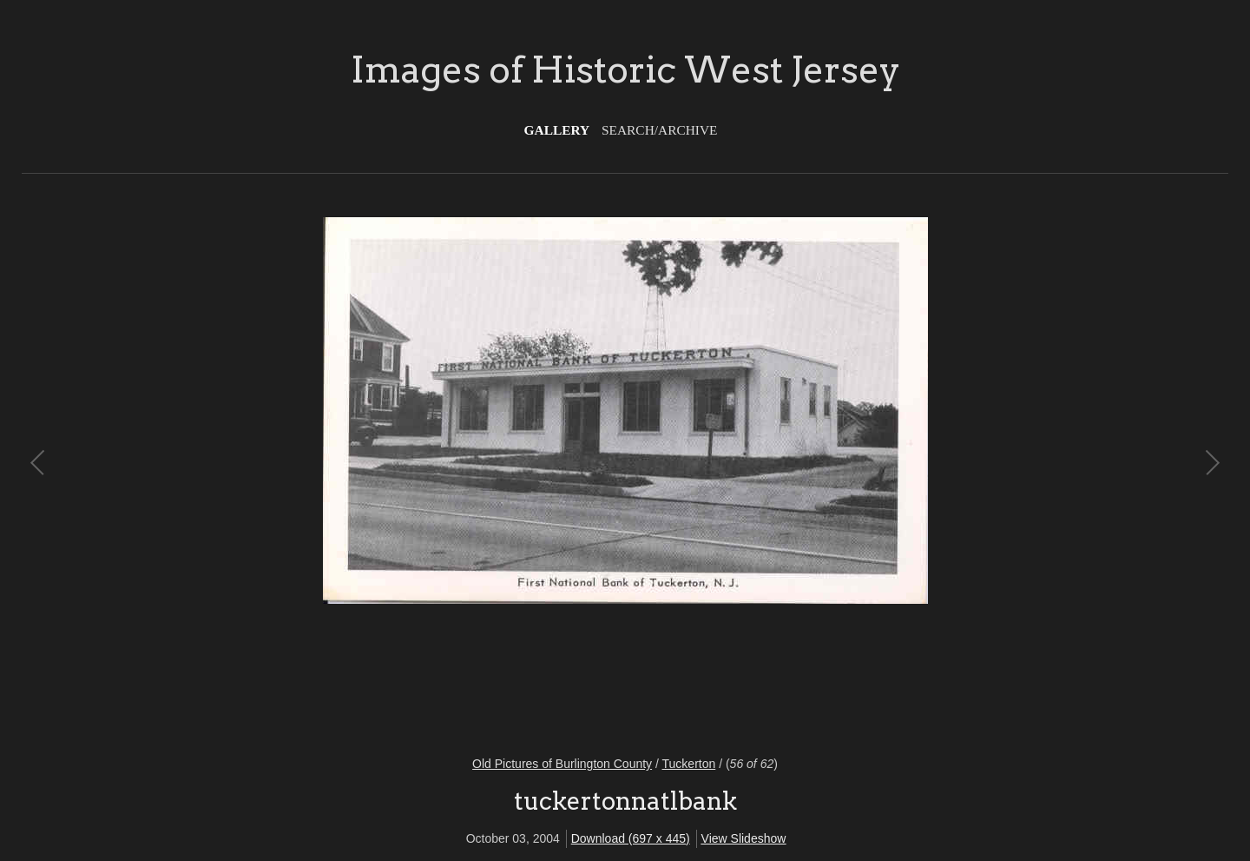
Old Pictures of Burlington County (562, 764)
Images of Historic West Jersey (625, 69)
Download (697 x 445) (630, 838)
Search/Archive (659, 130)
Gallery (557, 130)
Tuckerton (689, 764)
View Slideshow (743, 838)
